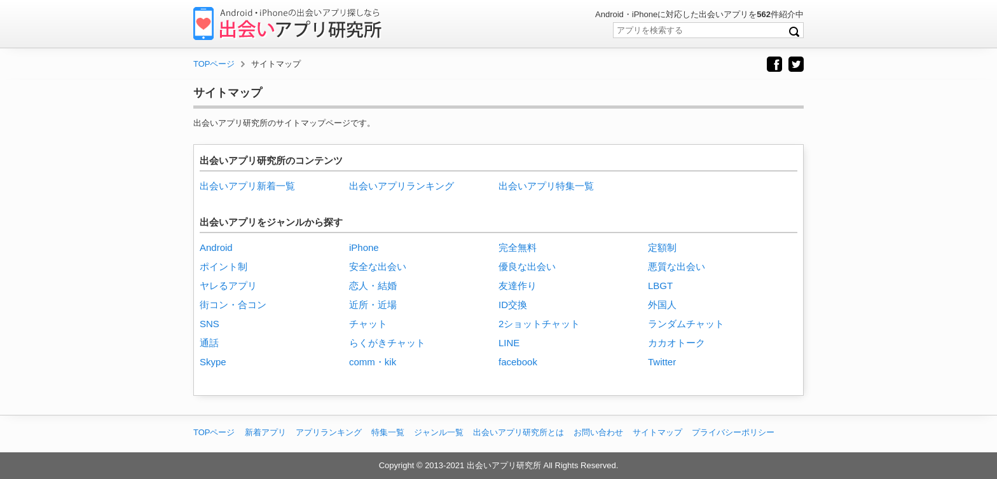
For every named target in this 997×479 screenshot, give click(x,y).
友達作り (517, 285)
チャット (368, 323)
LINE (508, 342)
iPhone (364, 247)
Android (216, 247)
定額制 (662, 247)
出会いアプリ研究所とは (518, 432)
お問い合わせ (598, 432)
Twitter (662, 361)
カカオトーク (676, 342)
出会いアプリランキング (401, 185)
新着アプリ (265, 432)
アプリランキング (329, 432)
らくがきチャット (387, 342)
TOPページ (214, 432)
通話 (209, 342)
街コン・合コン (233, 304)
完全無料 (517, 247)
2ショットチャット (539, 323)
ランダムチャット (686, 323)
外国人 (662, 304)
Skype (213, 361)
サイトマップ (657, 432)
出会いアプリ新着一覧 (247, 185)
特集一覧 (387, 432)
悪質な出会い (676, 266)
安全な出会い (377, 266)
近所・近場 (373, 304)
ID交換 (512, 304)
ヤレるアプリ (228, 285)
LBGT (660, 285)
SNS (209, 323)
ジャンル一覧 (439, 432)
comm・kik (372, 361)
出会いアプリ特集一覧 (546, 185)
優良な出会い (527, 266)
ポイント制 (223, 266)
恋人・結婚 (373, 285)
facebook (517, 361)
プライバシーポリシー (733, 432)
